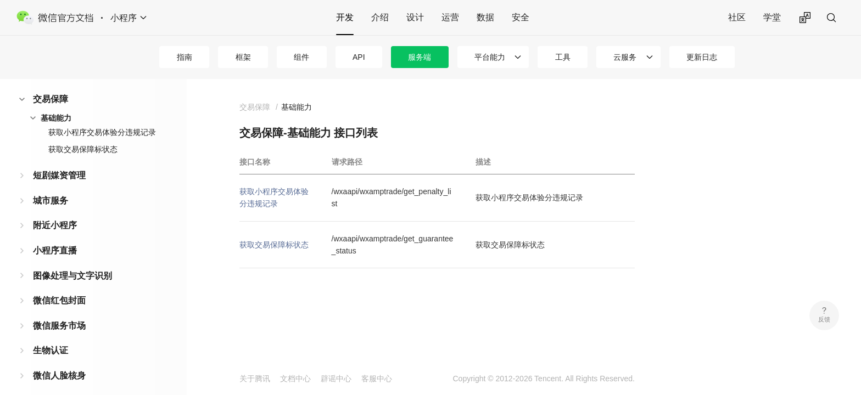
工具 (563, 57)
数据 (485, 17)
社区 (737, 17)
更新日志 (701, 57)
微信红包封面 (59, 300)
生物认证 (50, 350)
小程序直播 (55, 250)
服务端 (419, 57)
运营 (450, 17)
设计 (415, 17)
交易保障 (50, 99)
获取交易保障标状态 (83, 149)
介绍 (380, 17)
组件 (301, 57)
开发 (345, 17)
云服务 (624, 57)
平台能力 (489, 57)
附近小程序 (55, 225)
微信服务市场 (59, 325)
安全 (520, 17)
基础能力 (56, 118)
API (359, 57)
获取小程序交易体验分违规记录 (102, 132)
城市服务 (50, 200)
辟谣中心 (336, 378)
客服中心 (376, 378)
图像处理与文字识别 (72, 275)
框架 (243, 57)
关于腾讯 (254, 378)
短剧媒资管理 (59, 175)
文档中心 (295, 378)
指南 (184, 57)
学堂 (772, 17)
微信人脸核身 (59, 375)
